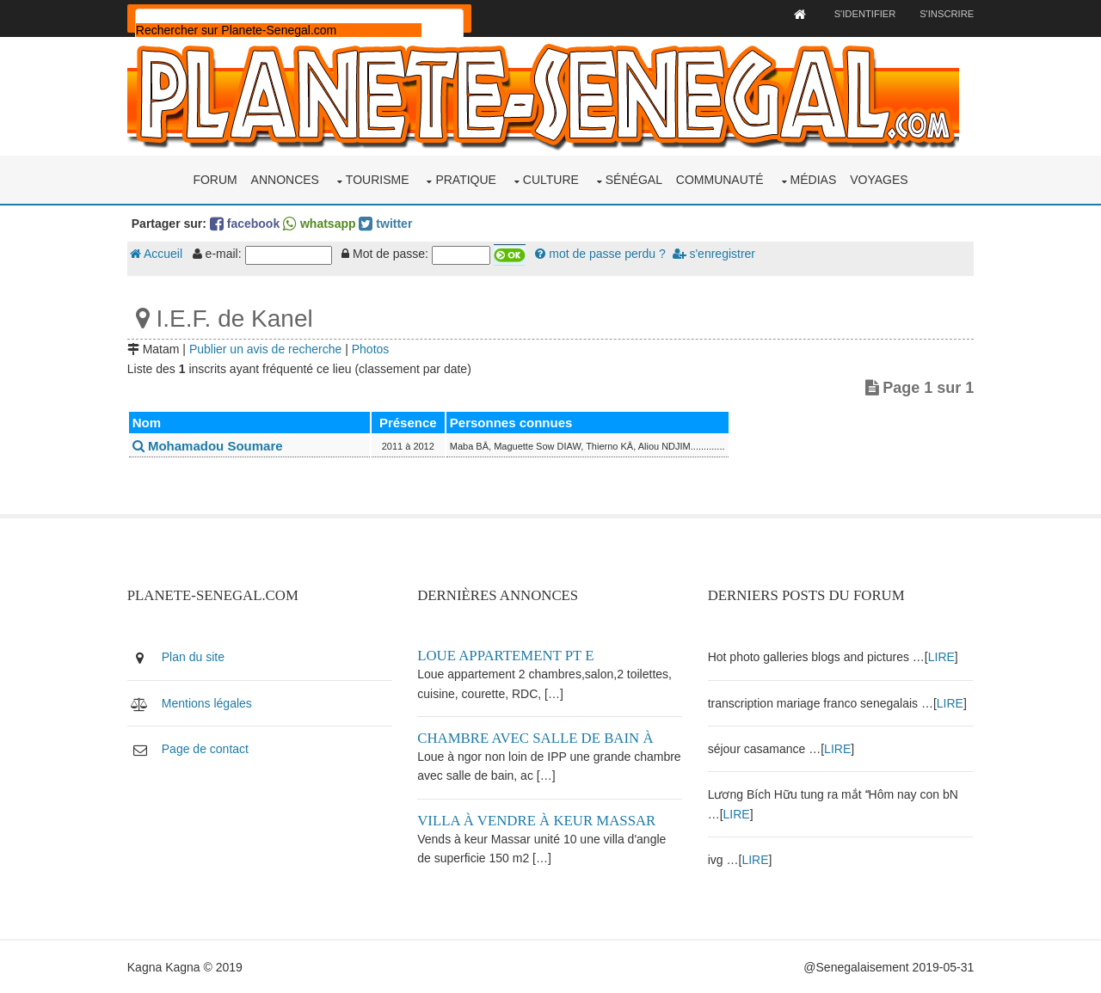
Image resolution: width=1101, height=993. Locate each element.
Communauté (720, 179)
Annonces (285, 179)
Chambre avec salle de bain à (537, 737)
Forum (215, 179)
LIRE (941, 657)
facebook (247, 223)
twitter (388, 223)
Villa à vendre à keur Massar (538, 820)
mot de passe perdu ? (603, 254)
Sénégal (634, 179)
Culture (551, 179)
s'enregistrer (716, 254)
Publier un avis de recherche (268, 348)
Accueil (158, 254)
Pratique (465, 179)
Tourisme (377, 179)
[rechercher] (281, 30)
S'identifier (861, 14)
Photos (373, 348)
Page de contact (207, 748)
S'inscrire (944, 14)
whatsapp (322, 223)
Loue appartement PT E (507, 655)
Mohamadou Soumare (210, 445)
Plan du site (195, 657)
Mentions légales (209, 702)
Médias (813, 179)
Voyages (878, 179)
